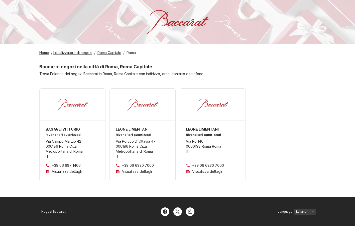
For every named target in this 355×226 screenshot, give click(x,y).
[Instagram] (190, 211)
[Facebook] (165, 211)
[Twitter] (177, 211)
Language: (297, 212)
